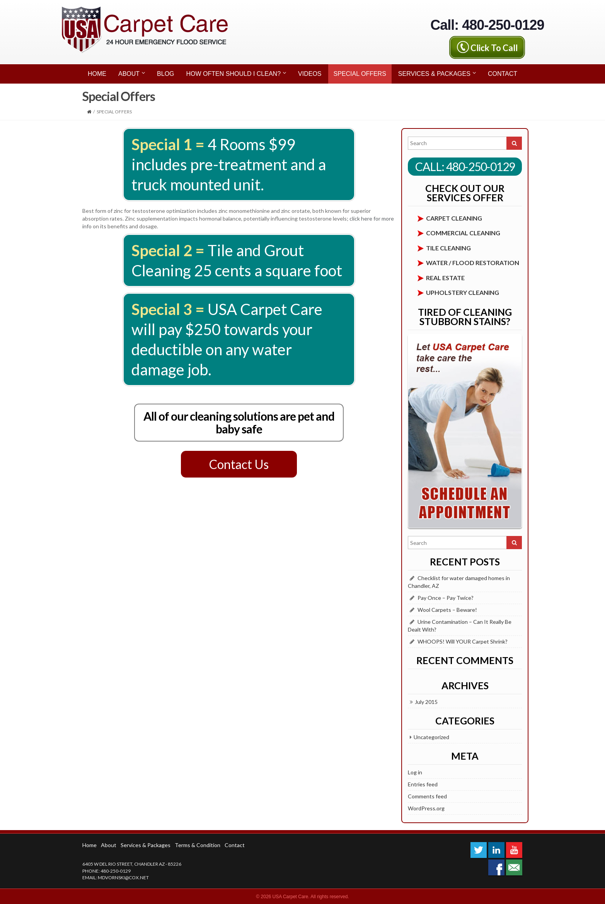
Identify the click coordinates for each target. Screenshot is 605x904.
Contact (502, 73)
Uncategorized (431, 737)
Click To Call (494, 47)
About (131, 72)
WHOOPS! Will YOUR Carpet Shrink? (463, 641)
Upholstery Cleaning (462, 292)
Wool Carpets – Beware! (447, 609)
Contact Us (239, 464)
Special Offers (360, 73)
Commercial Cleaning (463, 232)
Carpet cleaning (454, 218)
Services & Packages (437, 72)
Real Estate (445, 277)
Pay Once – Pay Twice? (446, 597)
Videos (309, 73)
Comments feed (427, 796)
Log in (415, 772)
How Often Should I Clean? (236, 72)
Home (97, 73)
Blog (165, 73)
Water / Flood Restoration (472, 262)
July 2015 (426, 702)
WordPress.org (426, 808)
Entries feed (423, 784)
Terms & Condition (197, 845)
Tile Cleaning (448, 248)
